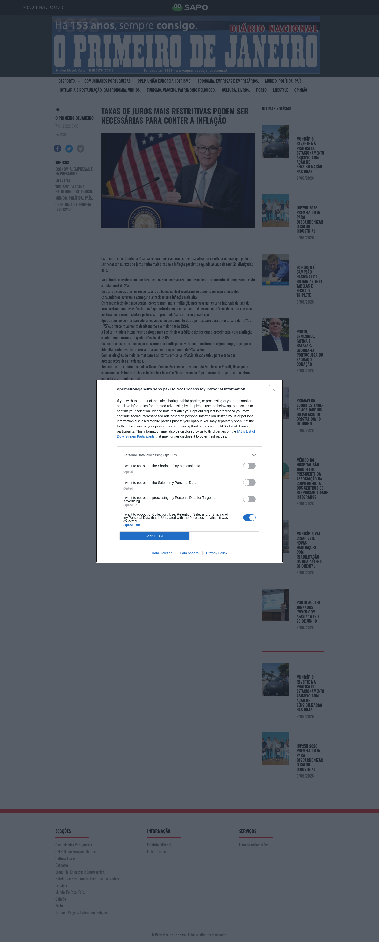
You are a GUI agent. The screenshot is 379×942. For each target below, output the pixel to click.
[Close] (273, 389)
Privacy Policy (216, 553)
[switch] (249, 466)
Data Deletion (162, 553)
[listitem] (189, 455)
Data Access (189, 553)
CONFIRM (155, 536)
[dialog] (189, 471)
